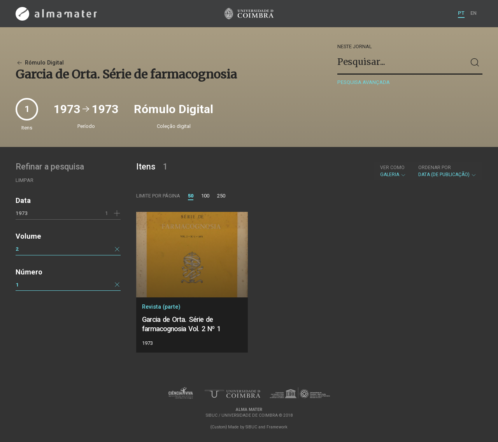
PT (461, 13)
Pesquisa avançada (363, 82)
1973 (22, 213)
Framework (277, 427)
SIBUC (251, 427)
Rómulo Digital (40, 62)
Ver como (392, 167)
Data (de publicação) (447, 171)
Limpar (24, 180)
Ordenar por (434, 167)
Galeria (393, 171)
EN (473, 13)
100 (205, 196)
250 (221, 196)
